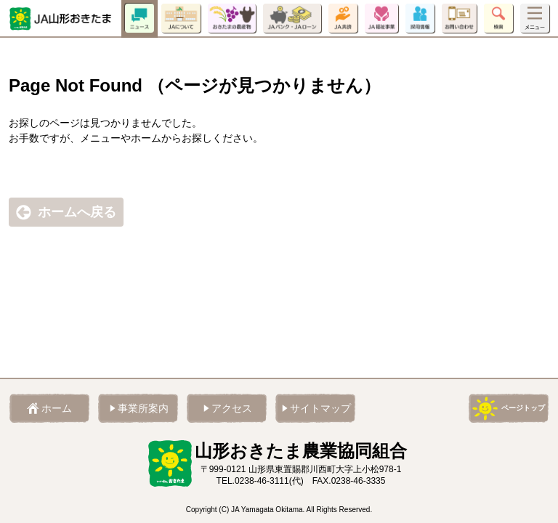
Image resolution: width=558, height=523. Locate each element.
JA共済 (342, 18)
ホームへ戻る (77, 212)
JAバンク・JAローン (292, 18)
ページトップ (523, 408)
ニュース (139, 18)
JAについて (181, 18)
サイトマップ (320, 408)
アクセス (231, 408)
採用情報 (419, 18)
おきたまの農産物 (232, 18)
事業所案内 (143, 408)
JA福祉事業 (381, 18)
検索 (498, 18)
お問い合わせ (459, 18)
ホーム (56, 408)
